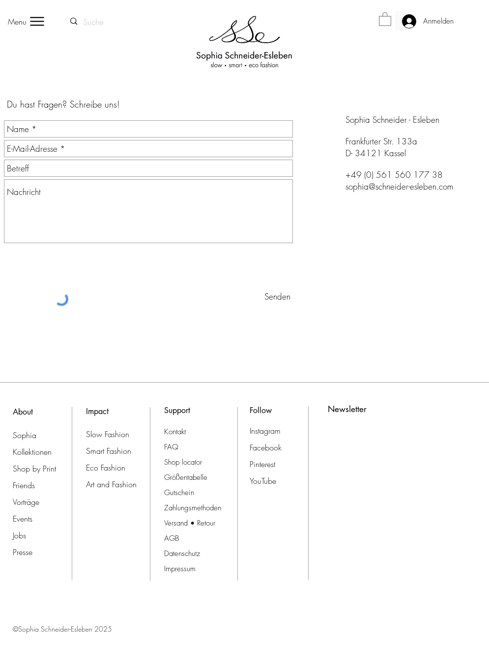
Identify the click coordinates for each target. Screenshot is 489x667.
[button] (385, 18)
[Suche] (94, 22)
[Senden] (277, 296)
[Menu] (26, 21)
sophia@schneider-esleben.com (399, 186)
